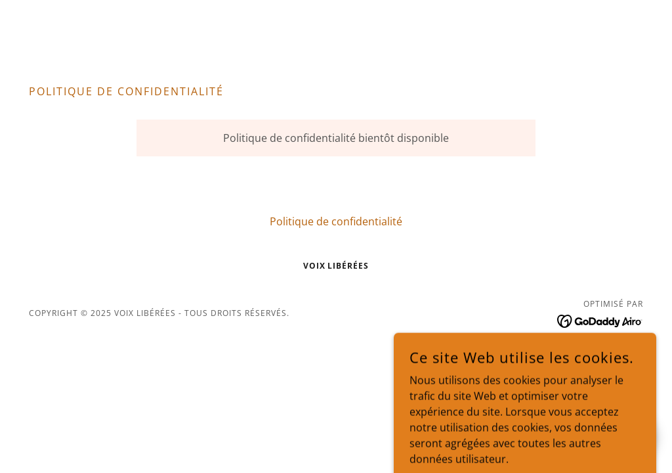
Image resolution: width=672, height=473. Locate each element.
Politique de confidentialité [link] (336, 221)
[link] (600, 320)
